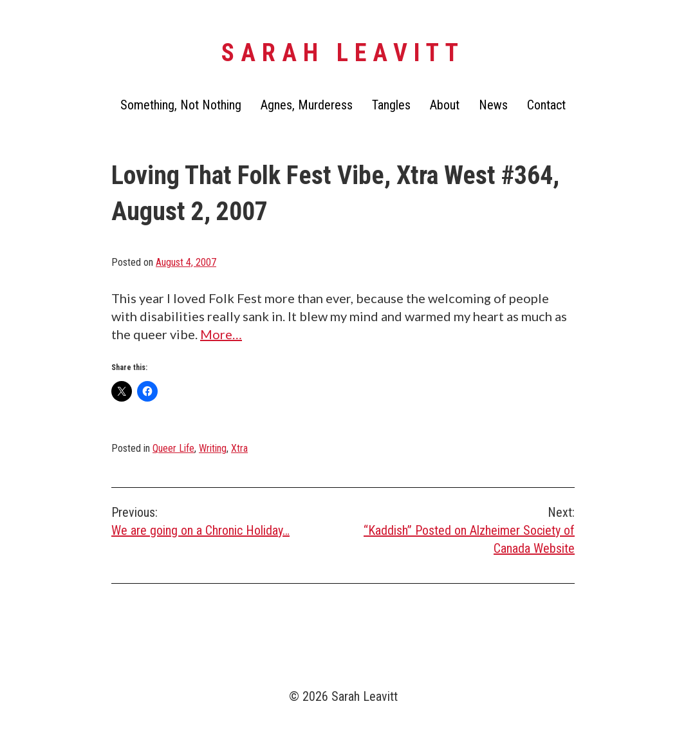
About (444, 105)
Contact (546, 105)
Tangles (391, 105)
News (493, 105)
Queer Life (173, 448)
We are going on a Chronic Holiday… (227, 520)
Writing (213, 448)
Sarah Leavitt (343, 53)
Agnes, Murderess (307, 105)
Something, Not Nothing (180, 105)
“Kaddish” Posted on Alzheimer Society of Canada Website (459, 529)
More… (221, 334)
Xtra (239, 448)
